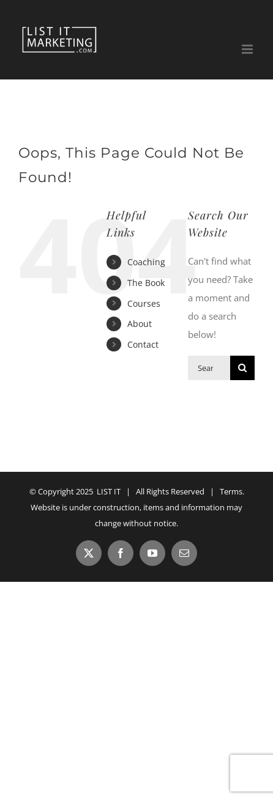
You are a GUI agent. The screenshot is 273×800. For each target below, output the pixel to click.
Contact (143, 344)
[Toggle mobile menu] (248, 49)
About (139, 323)
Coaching (146, 262)
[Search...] (209, 368)
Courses (143, 303)
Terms (231, 491)
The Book (146, 282)
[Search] (242, 368)
